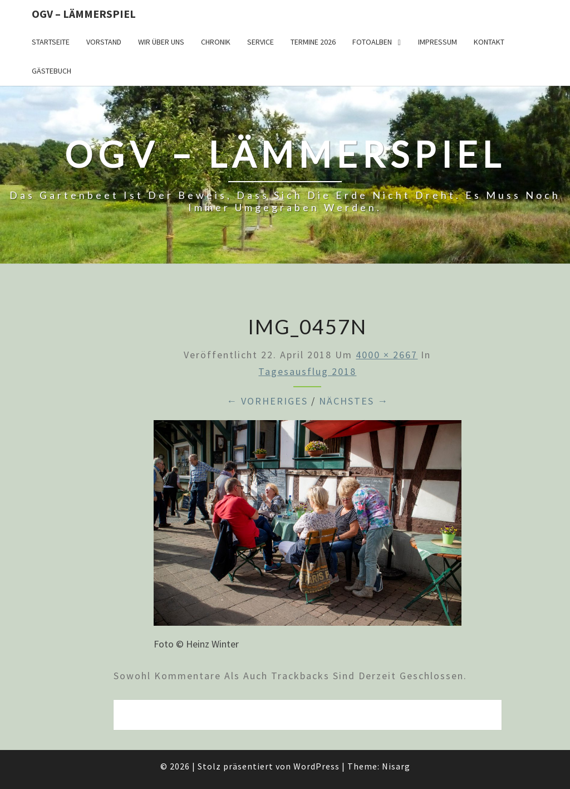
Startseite (51, 42)
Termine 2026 (313, 42)
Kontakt (489, 42)
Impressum (437, 42)
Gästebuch (51, 71)
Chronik (215, 42)
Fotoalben (372, 42)
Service (260, 42)
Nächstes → (354, 400)
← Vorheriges (267, 400)
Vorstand (103, 42)
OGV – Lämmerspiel (84, 14)
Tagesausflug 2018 (307, 371)
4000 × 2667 (386, 354)
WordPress (316, 766)
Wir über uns (161, 42)
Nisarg (396, 766)
